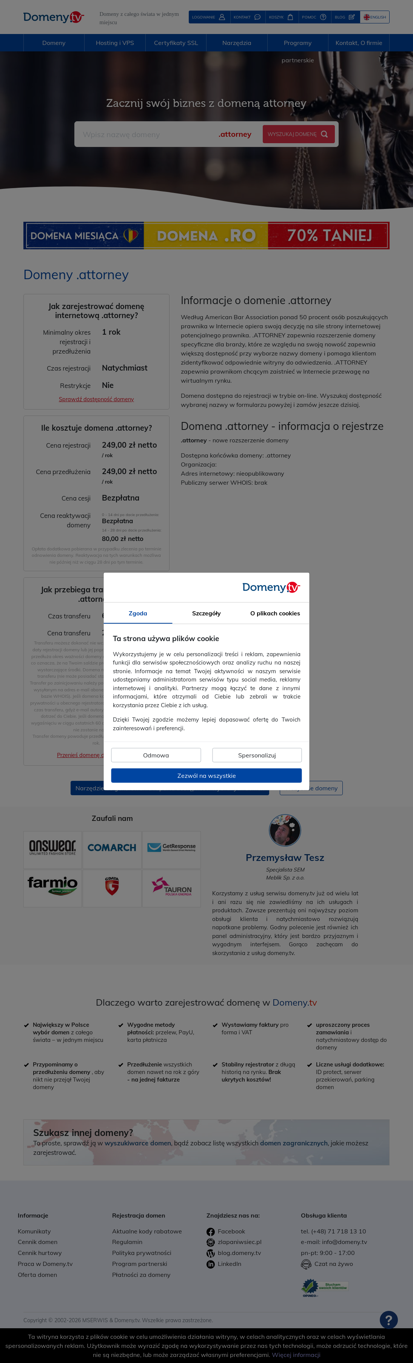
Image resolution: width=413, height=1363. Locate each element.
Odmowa (156, 755)
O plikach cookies (275, 613)
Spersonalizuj (257, 755)
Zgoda (138, 613)
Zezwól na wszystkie (206, 775)
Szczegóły (206, 613)
